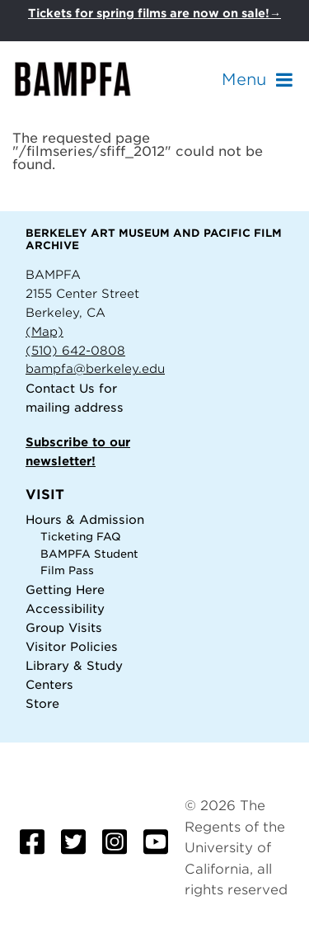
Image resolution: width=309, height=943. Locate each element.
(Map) (44, 331)
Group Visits (64, 627)
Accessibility (65, 608)
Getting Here (65, 589)
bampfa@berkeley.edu (95, 368)
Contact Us (60, 388)
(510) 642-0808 (75, 350)
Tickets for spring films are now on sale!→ (154, 13)
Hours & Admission (85, 519)
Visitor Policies (72, 646)
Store (42, 703)
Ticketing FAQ (80, 536)
